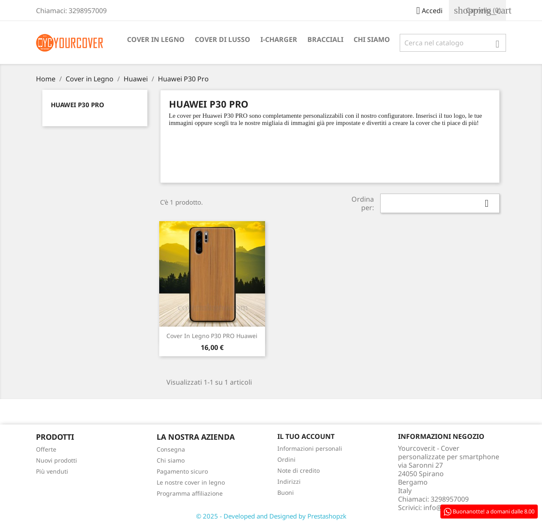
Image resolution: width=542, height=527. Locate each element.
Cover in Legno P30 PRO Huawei (211, 336)
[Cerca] (453, 43)
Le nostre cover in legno (191, 482)
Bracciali (325, 39)
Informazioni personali (309, 448)
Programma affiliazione (190, 493)
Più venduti (52, 471)
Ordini (286, 459)
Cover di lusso (222, 39)
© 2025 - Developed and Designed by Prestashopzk (271, 516)
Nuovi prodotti (56, 460)
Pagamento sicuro (182, 471)
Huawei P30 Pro (77, 104)
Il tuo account (306, 436)
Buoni (285, 492)
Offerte (46, 449)
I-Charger (278, 39)
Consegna (171, 449)
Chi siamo (372, 39)
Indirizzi (289, 481)
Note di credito (298, 470)
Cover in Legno (156, 39)
